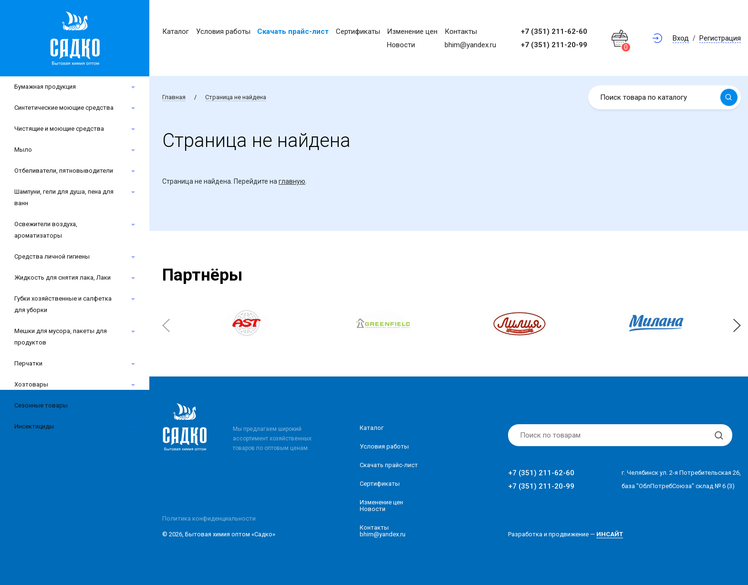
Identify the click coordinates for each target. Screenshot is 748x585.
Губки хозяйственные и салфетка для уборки (63, 304)
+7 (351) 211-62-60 (554, 31)
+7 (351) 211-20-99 (554, 45)
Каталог (175, 31)
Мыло (23, 149)
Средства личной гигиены (52, 256)
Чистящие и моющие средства (59, 128)
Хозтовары (31, 384)
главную (292, 181)
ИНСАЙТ (609, 534)
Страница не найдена (235, 97)
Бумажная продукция (45, 86)
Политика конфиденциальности (209, 518)
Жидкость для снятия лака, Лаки (62, 277)
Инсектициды (34, 426)
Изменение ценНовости (381, 505)
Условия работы (223, 31)
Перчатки (28, 363)
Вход (681, 38)
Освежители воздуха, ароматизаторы (45, 229)
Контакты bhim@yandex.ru (382, 531)
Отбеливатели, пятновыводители (63, 170)
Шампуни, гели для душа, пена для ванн (64, 197)
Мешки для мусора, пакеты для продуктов (60, 336)
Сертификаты (358, 31)
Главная (174, 97)
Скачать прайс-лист (293, 31)
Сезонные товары (41, 405)
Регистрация (720, 38)
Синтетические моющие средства (64, 107)
